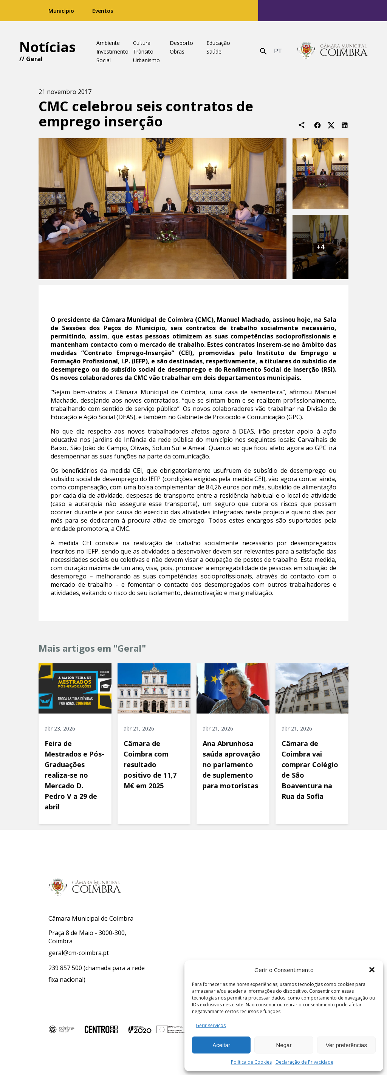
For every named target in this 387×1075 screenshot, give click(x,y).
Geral (34, 59)
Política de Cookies (251, 1062)
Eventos (102, 10)
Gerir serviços (211, 1025)
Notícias (47, 47)
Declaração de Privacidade (304, 1062)
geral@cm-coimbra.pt (78, 953)
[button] (372, 969)
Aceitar (221, 1045)
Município (61, 10)
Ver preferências (346, 1045)
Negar (284, 1045)
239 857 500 (65, 968)
